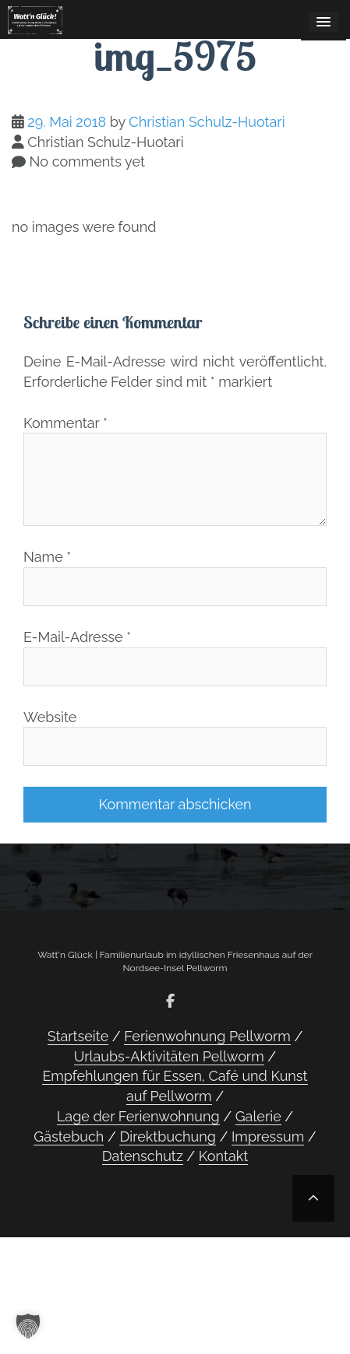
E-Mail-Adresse (77, 637)
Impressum (268, 1136)
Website (49, 717)
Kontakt (224, 1156)
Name (47, 557)
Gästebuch (69, 1136)
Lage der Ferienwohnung (138, 1116)
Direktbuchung (167, 1136)
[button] (28, 1326)
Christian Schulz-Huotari (207, 122)
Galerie (258, 1116)
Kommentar (65, 423)
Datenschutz (142, 1156)
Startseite (78, 1036)
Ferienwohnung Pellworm (207, 1036)
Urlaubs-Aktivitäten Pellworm (169, 1056)
